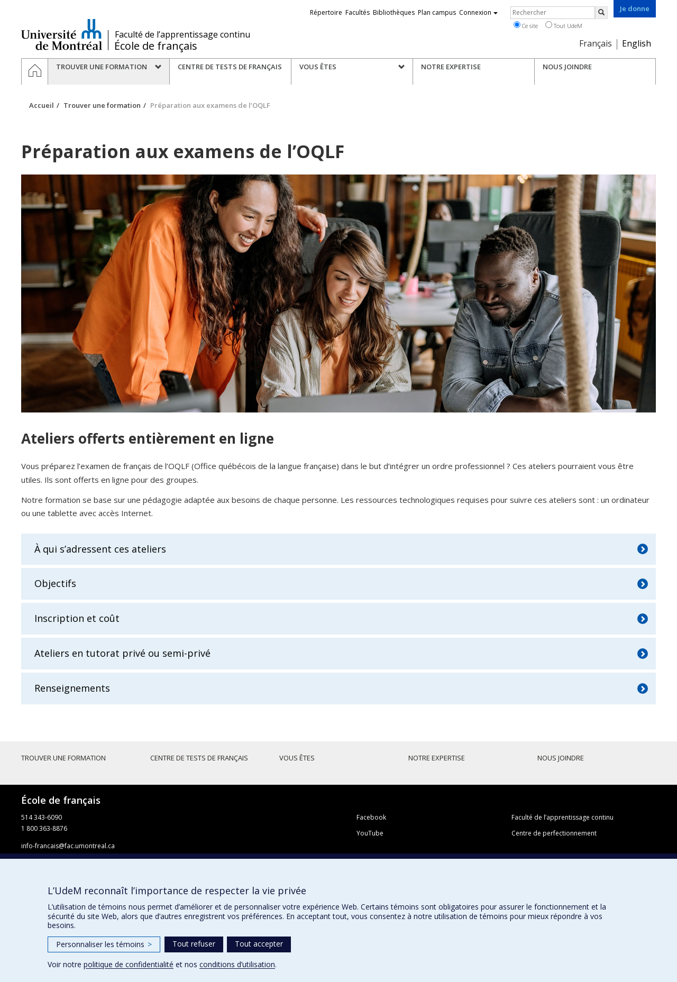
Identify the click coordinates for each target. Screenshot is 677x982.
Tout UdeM (563, 25)
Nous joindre (560, 758)
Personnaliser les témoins (104, 944)
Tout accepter (259, 944)
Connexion (478, 12)
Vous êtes (297, 758)
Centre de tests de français (199, 758)
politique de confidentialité (128, 964)
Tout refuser (193, 944)
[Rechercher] (601, 12)
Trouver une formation (102, 105)
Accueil (41, 105)
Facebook (371, 817)
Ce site (526, 25)
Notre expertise (436, 758)
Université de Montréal (61, 34)
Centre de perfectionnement (554, 833)
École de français (155, 46)
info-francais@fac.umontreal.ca (68, 845)
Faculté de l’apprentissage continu (182, 34)
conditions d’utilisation (237, 964)
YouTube (369, 833)
